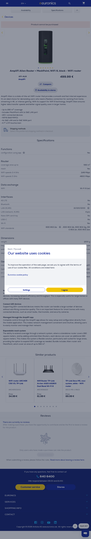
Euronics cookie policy (18, 274)
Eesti (10, 249)
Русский (17, 249)
